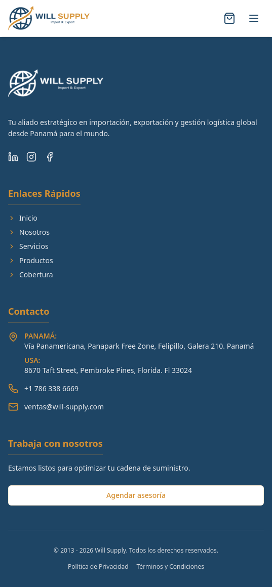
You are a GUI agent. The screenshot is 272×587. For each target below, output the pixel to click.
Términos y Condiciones (170, 566)
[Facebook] (50, 157)
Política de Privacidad (98, 566)
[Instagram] (31, 157)
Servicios (28, 246)
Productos (30, 260)
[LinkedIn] (13, 157)
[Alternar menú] (254, 18)
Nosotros (29, 232)
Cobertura (30, 274)
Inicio (22, 218)
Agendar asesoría (136, 495)
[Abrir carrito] (229, 18)
